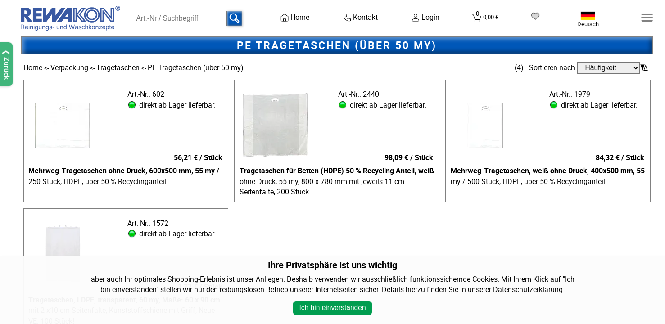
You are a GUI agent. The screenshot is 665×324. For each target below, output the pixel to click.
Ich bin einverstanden (332, 307)
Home (33, 67)
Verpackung (70, 67)
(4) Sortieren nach (545, 67)
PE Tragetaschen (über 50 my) (196, 67)
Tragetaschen (118, 67)
